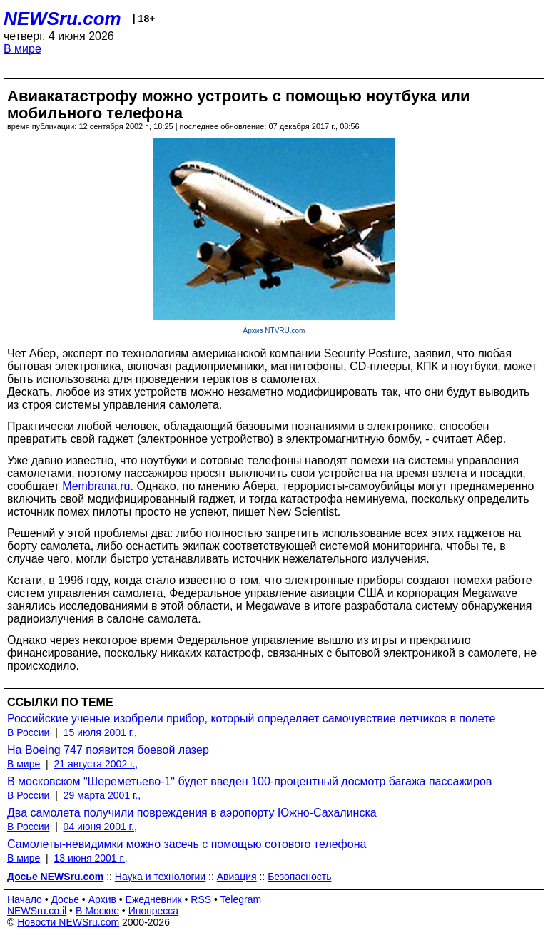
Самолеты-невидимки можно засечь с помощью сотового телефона (186, 844)
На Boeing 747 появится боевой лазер (108, 750)
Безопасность (299, 876)
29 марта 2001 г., (102, 795)
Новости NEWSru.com (68, 922)
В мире (22, 49)
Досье (65, 899)
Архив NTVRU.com (274, 330)
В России (28, 732)
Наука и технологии (160, 876)
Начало (24, 899)
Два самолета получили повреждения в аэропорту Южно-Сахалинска (192, 813)
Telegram (241, 899)
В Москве (97, 910)
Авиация (237, 876)
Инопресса (153, 910)
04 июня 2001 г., (100, 826)
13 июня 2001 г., (90, 858)
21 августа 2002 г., (96, 764)
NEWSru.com (62, 18)
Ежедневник (154, 899)
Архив (102, 899)
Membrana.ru (96, 486)
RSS (201, 899)
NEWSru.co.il (36, 910)
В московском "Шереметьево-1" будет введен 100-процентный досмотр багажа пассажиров (249, 781)
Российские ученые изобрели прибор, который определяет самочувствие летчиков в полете (251, 718)
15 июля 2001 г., (100, 732)
